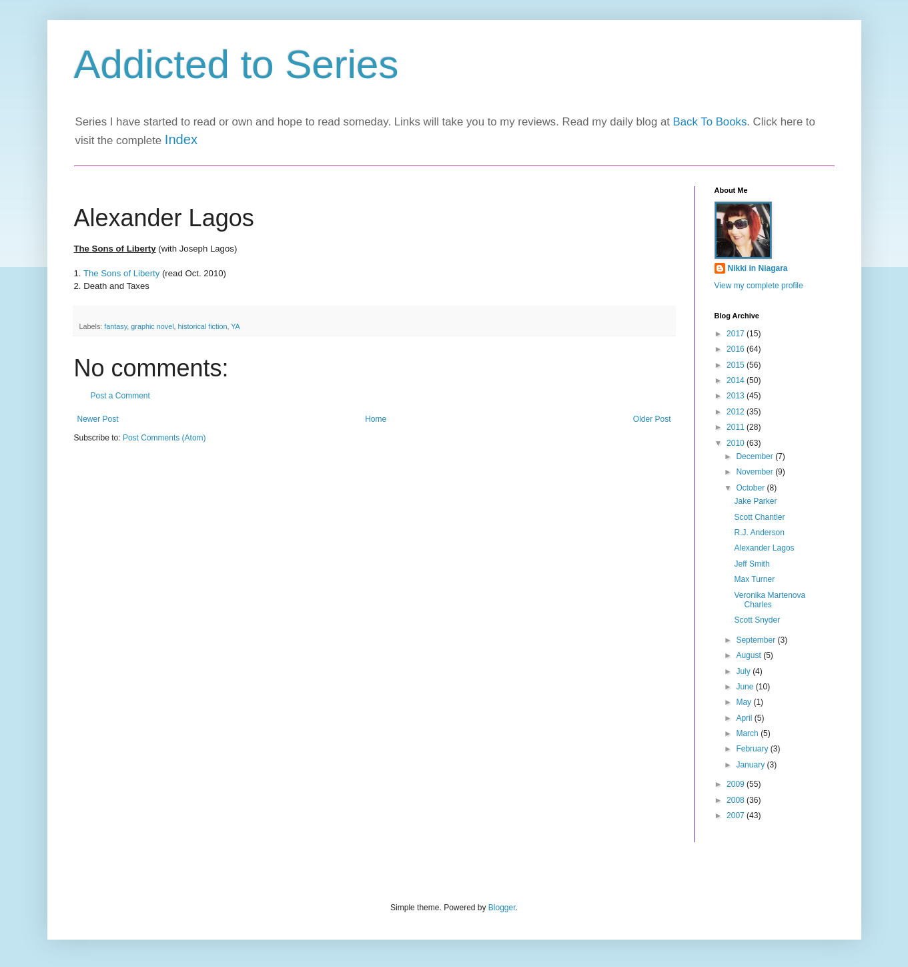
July (744, 671)
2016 (737, 349)
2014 (737, 380)
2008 (737, 800)
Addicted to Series (236, 64)
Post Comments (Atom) (164, 437)
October (751, 488)
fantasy (115, 326)
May (744, 702)
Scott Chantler (759, 517)
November (755, 471)
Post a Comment (120, 395)
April (745, 718)
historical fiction (203, 326)
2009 (737, 784)
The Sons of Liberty (121, 273)
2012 (737, 411)
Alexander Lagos (764, 548)
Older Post (652, 419)
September (756, 640)
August (749, 655)
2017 (737, 333)
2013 (737, 395)
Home (375, 419)
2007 (737, 815)
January (751, 764)
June (745, 686)
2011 (737, 427)
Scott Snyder (757, 620)
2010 (737, 443)
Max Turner (754, 579)
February (753, 748)
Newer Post (98, 419)
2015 (737, 365)
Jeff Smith (751, 564)
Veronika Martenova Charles (769, 600)
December (755, 456)
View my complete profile (759, 285)
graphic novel (152, 326)
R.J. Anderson (759, 532)
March (748, 733)
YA (235, 326)
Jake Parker (755, 501)
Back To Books (710, 121)
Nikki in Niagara (758, 268)
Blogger (502, 907)
